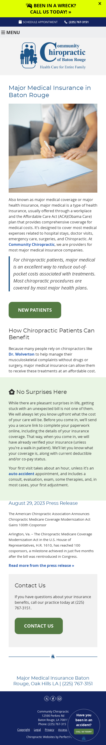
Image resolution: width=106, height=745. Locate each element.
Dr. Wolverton (22, 354)
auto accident (21, 473)
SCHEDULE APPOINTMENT (38, 22)
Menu (10, 32)
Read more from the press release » (41, 565)
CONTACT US (38, 626)
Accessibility (66, 729)
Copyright (23, 729)
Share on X (46, 698)
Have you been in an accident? (84, 723)
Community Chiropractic (32, 244)
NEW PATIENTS (35, 310)
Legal (37, 729)
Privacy (49, 729)
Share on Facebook (53, 698)
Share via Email (59, 698)
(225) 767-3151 (79, 22)
